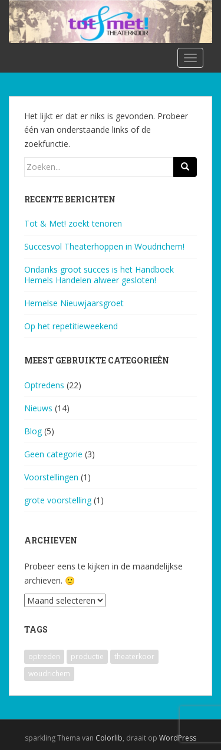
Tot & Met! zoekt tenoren (73, 223)
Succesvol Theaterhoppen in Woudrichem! (104, 246)
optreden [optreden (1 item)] (44, 656)
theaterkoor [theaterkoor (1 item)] (134, 656)
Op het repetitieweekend (71, 326)
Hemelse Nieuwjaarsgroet (74, 303)
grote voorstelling (57, 500)
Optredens (44, 385)
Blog (33, 431)
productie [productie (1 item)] (87, 656)
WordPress (177, 738)
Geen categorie (53, 454)
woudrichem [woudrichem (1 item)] (49, 674)
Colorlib (109, 738)
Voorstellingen (51, 477)
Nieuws (38, 408)
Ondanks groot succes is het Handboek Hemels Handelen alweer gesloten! (99, 275)
